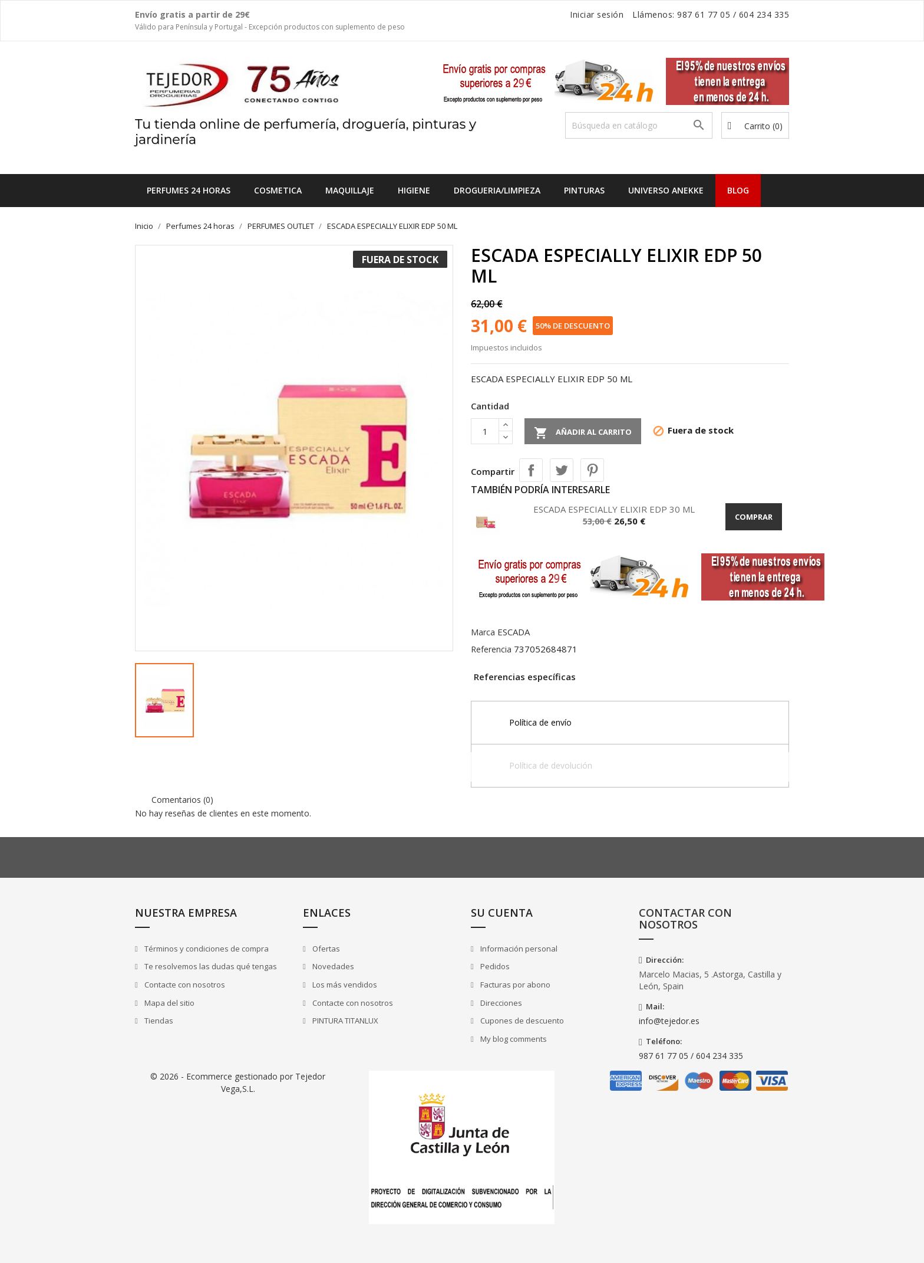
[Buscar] (638, 125)
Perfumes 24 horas (188, 190)
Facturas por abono (514, 984)
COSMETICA (278, 190)
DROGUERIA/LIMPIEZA (497, 190)
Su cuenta (502, 913)
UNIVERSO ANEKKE (666, 190)
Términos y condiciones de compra (206, 948)
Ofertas (325, 948)
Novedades (332, 966)
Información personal (517, 948)
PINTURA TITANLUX (344, 1020)
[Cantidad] (485, 431)
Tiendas (158, 1020)
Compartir (531, 470)
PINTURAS (584, 190)
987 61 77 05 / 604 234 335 (691, 1055)
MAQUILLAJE (349, 190)
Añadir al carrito (583, 433)
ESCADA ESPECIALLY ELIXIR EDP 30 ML (614, 509)
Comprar (754, 516)
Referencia (491, 649)
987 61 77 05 (703, 14)
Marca (483, 632)
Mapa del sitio (168, 1003)
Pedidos (494, 966)
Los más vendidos (344, 984)
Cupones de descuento (521, 1020)
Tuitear (561, 470)
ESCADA (513, 632)
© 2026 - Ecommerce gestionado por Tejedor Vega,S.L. (237, 1082)
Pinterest (592, 470)
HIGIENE (414, 190)
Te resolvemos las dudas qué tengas (210, 966)
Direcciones (500, 1003)
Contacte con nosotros (184, 984)
